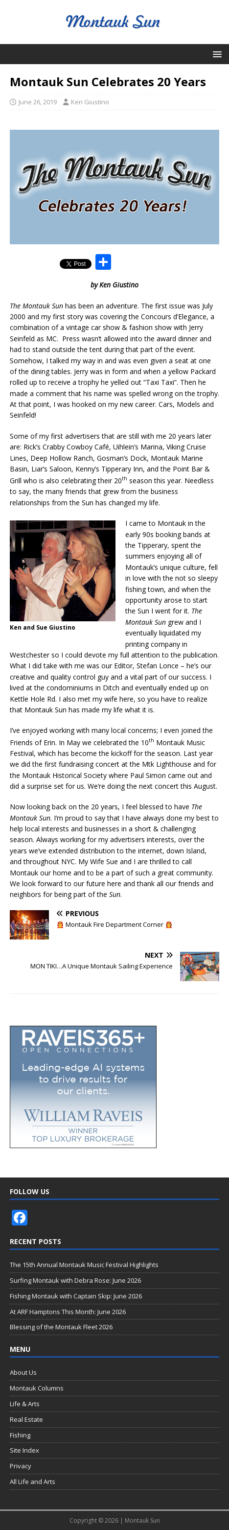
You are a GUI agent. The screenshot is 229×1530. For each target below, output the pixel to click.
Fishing (20, 1435)
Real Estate (26, 1419)
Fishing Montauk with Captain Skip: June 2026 (76, 1296)
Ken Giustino (90, 101)
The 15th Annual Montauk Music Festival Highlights (84, 1264)
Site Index (24, 1450)
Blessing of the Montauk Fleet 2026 (61, 1326)
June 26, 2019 (38, 101)
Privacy (20, 1465)
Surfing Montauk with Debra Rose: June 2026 (75, 1280)
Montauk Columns (37, 1388)
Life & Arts (25, 1403)
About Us (23, 1372)
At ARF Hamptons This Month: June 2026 (68, 1311)
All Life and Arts (32, 1481)
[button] (216, 54)
